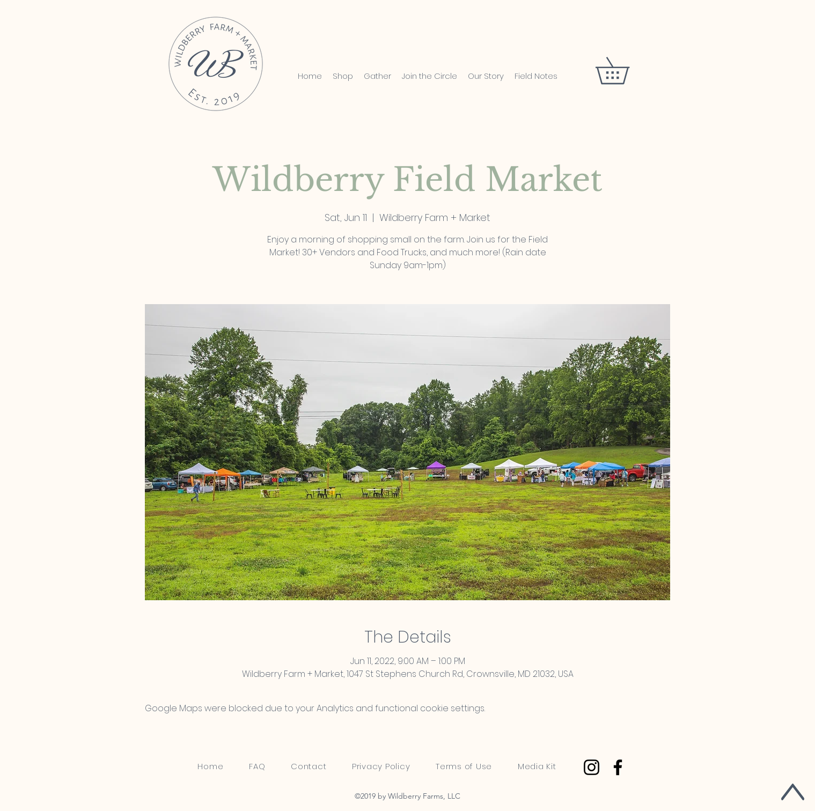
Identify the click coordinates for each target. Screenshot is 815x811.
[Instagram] (591, 767)
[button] (625, 70)
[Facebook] (617, 767)
